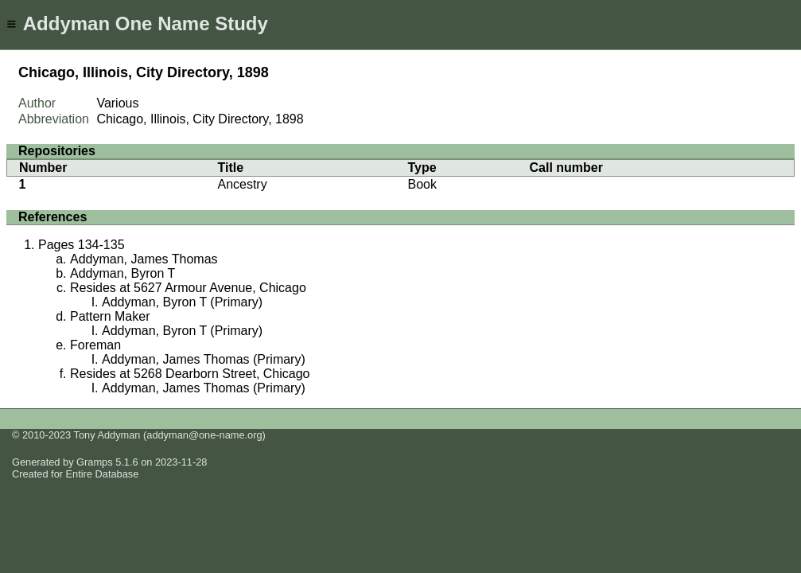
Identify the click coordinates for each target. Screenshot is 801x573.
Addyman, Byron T (122, 273)
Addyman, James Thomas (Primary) (203, 359)
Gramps (94, 462)
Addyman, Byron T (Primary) (182, 302)
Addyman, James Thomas (144, 259)
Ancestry (241, 184)
